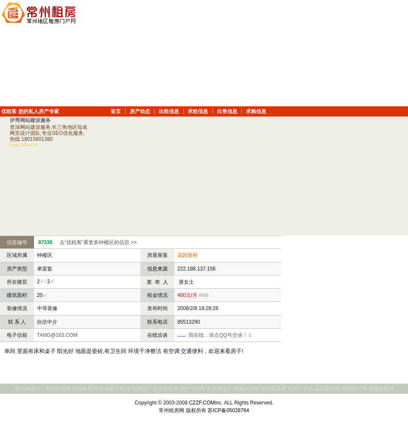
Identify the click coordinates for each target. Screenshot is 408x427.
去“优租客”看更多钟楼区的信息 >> (98, 242)
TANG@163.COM (56, 335)
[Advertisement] (349, 53)
